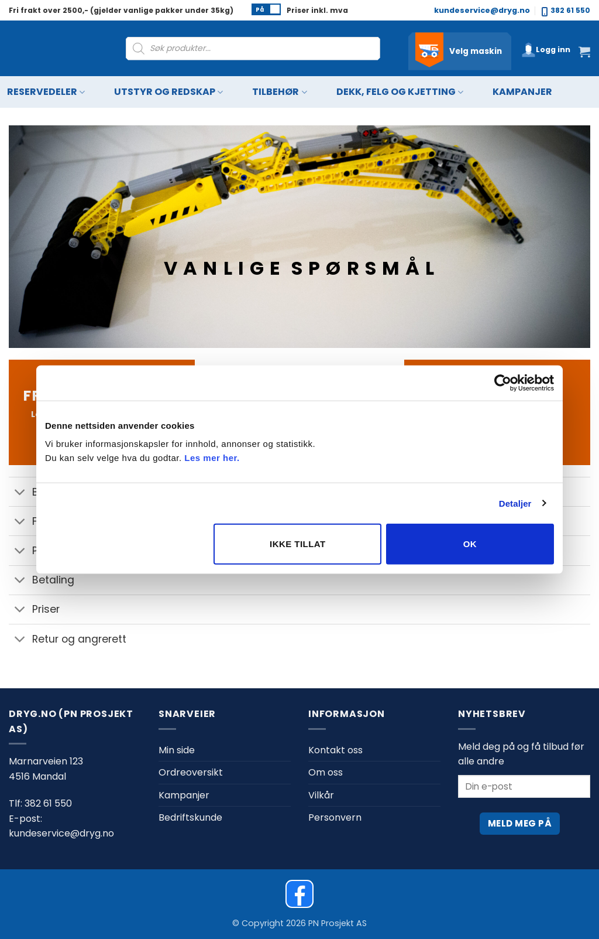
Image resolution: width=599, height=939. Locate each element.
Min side (177, 750)
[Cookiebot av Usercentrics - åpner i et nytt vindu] (503, 382)
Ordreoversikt (191, 772)
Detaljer (515, 503)
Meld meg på (520, 823)
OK (470, 544)
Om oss (325, 772)
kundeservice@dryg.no (482, 10)
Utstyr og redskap (168, 92)
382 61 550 (566, 10)
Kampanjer (522, 92)
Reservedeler (46, 92)
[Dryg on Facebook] (299, 894)
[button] (545, 49)
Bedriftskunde (190, 817)
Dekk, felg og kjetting (399, 92)
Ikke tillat (298, 544)
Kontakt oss (335, 750)
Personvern (335, 817)
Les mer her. (211, 458)
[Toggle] (20, 493)
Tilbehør (279, 92)
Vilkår (321, 795)
